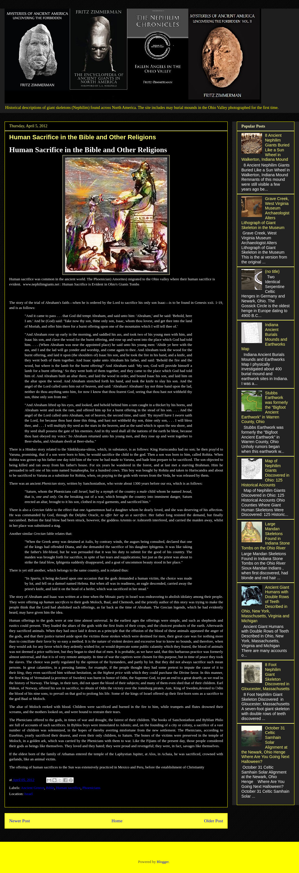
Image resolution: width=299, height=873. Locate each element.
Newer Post (19, 820)
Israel (28, 794)
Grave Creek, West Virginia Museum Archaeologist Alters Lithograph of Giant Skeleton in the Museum (265, 213)
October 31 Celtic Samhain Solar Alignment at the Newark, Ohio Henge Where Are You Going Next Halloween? (265, 745)
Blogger (163, 862)
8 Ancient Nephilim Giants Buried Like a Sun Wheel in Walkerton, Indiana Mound (265, 147)
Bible (50, 788)
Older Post (213, 820)
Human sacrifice (68, 788)
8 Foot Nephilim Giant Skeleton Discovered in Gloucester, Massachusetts (265, 676)
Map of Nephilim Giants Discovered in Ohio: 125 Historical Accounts (265, 473)
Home (117, 820)
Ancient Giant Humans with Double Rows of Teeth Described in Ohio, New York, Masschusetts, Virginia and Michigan (265, 604)
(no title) (272, 271)
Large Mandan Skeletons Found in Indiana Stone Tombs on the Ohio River (265, 536)
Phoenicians (91, 788)
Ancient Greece (32, 788)
